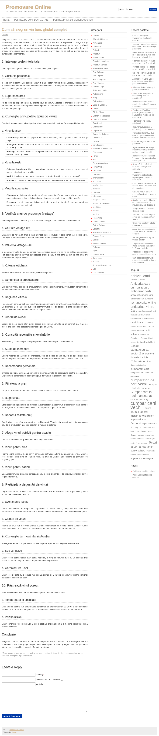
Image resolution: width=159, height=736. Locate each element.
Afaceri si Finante (100, 39)
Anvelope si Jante (100, 68)
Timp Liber (97, 258)
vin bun (6, 656)
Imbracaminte (98, 178)
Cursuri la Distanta (101, 134)
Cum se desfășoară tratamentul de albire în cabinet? (142, 38)
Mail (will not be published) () (49, 679)
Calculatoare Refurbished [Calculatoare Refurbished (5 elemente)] (140, 315)
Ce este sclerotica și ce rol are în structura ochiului (143, 74)
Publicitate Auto (99, 221)
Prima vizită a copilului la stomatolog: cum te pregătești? (142, 95)
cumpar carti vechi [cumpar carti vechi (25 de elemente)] (143, 405)
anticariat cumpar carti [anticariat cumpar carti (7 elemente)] (142, 295)
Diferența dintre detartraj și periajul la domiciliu (143, 88)
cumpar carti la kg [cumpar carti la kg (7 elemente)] (139, 399)
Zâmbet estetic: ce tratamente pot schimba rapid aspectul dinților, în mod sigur (142, 176)
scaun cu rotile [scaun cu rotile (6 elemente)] (137, 439)
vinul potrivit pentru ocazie (21, 656)
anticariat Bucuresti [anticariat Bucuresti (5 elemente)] (138, 280)
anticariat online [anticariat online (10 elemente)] (145, 302)
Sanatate (96, 229)
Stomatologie (98, 254)
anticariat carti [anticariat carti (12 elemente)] (141, 291)
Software (96, 247)
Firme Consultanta (100, 163)
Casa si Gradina (100, 105)
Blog (95, 98)
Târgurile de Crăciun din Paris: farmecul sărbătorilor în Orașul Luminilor (143, 245)
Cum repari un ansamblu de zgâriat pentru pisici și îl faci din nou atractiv (144, 185)
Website (40, 684)
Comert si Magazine (101, 116)
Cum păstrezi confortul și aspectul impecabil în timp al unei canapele (144, 260)
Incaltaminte (98, 185)
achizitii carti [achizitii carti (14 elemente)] (140, 276)
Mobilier (96, 211)
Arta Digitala (98, 76)
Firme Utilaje (98, 167)
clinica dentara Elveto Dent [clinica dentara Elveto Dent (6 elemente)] (143, 342)
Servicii (96, 240)
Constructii (97, 123)
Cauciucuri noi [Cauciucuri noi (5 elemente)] (143, 334)
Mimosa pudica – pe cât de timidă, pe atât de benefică (143, 68)
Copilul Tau (97, 130)
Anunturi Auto (98, 57)
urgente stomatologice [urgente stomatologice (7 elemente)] (142, 458)
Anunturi (96, 54)
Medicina (96, 207)
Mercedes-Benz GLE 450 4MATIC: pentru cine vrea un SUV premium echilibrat (143, 135)
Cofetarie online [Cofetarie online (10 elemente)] (141, 361)
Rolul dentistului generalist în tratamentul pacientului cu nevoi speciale (144, 158)
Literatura (97, 196)
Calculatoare (98, 101)
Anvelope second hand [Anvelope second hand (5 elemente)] (147, 311)
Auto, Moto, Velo (100, 90)
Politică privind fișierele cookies (73, 20)
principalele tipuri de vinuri (54, 653)
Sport (95, 251)
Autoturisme (98, 94)
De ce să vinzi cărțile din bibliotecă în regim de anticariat (142, 166)
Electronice (97, 152)
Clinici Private (98, 112)
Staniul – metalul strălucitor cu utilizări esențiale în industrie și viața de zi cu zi (143, 202)
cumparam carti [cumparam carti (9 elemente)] (140, 368)
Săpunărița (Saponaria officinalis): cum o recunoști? (144, 128)
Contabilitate (98, 127)
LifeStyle (96, 192)
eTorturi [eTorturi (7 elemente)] (134, 416)
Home (6, 20)
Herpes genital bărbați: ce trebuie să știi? (143, 238)
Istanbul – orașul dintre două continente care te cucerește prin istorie (144, 46)
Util (94, 269)
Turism (96, 262)
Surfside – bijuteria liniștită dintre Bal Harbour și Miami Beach (144, 217)
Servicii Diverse (99, 243)
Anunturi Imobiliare (101, 61)
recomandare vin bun (75, 653)
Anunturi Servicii (100, 65)
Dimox (14, 732)
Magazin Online (99, 200)
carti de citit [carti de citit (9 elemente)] (137, 322)
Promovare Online (28, 7)
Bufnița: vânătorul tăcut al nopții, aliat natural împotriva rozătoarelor (144, 104)
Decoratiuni (98, 138)
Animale (96, 50)
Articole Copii (98, 87)
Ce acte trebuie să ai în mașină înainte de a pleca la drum (144, 194)
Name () (40, 674)
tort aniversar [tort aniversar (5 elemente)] (143, 443)
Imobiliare (97, 181)
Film (95, 160)
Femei (95, 156)
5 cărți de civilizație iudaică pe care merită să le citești (143, 62)
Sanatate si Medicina (102, 232)
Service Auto (98, 236)
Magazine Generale (101, 203)
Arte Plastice (98, 83)
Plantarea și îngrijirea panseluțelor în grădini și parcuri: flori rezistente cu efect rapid (143, 113)
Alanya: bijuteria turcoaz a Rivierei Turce (143, 210)
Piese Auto (97, 218)
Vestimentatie (98, 273)
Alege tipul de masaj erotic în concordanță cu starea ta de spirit (144, 231)
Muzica (96, 214)
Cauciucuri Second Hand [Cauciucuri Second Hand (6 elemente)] (142, 338)
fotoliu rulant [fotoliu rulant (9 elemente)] (146, 415)
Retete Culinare (99, 225)
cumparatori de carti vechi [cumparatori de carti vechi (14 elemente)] (142, 382)
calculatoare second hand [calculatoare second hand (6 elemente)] (142, 318)
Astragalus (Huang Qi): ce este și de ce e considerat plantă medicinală (143, 81)
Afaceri (96, 36)
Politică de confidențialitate (31, 20)
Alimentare (97, 43)
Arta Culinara (98, 72)
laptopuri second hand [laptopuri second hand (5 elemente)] (146, 435)
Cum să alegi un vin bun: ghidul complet (34, 29)
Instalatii (96, 189)
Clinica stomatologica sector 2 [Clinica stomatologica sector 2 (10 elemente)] (140, 349)
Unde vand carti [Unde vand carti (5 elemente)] (143, 455)
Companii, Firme (100, 119)
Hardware (97, 174)
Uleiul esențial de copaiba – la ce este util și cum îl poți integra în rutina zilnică (144, 54)
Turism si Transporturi (102, 265)
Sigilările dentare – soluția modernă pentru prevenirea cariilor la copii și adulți (144, 149)
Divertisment (98, 145)
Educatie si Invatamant (102, 149)
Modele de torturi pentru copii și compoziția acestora (144, 253)
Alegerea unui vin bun (16, 653)
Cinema (96, 108)
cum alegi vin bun (34, 653)
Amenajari (97, 46)
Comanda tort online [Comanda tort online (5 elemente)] (138, 365)
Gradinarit (97, 170)
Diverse (5, 34)
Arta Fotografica (99, 79)
